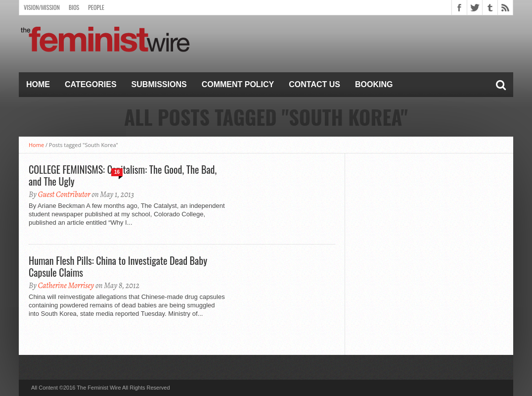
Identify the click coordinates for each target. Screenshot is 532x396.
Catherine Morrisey (66, 285)
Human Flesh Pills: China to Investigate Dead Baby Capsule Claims (118, 266)
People (96, 7)
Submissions (159, 84)
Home (38, 84)
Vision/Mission (42, 7)
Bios (74, 7)
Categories (91, 84)
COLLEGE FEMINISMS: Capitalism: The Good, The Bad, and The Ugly (123, 175)
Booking (374, 84)
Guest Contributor (64, 194)
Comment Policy (238, 84)
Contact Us (314, 84)
